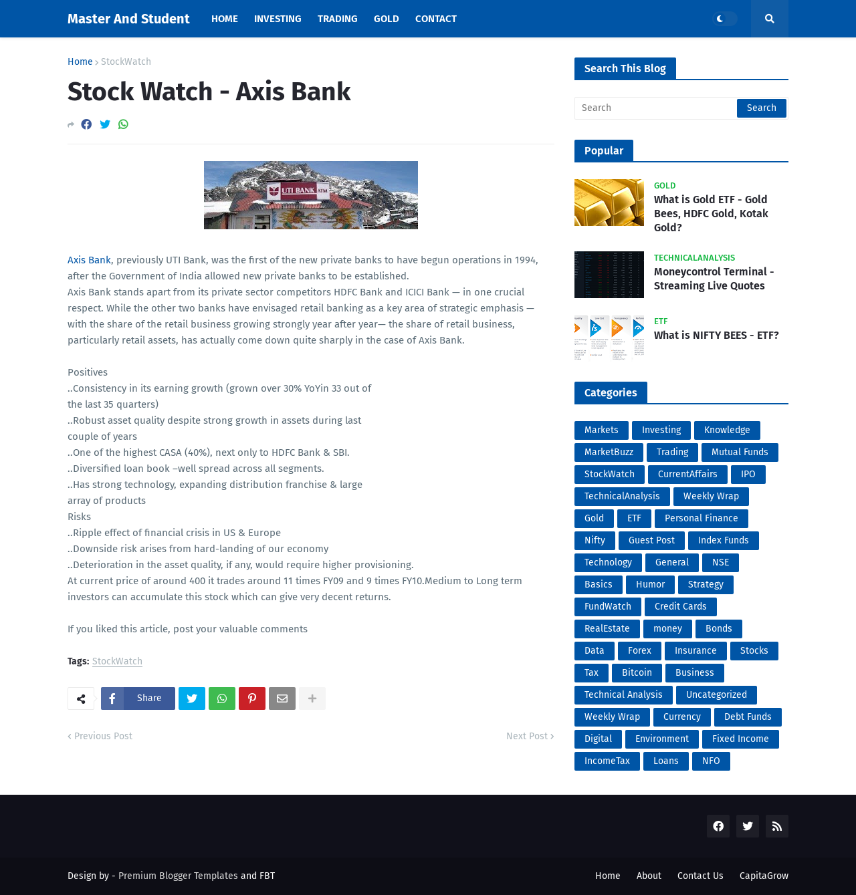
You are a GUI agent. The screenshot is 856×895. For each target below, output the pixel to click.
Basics (598, 584)
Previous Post (103, 736)
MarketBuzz (608, 452)
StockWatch (126, 62)
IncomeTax (607, 761)
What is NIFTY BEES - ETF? (716, 335)
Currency (682, 717)
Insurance (696, 650)
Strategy (706, 584)
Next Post (527, 736)
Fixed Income (740, 739)
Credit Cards (681, 606)
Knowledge (727, 430)
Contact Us (700, 876)
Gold (594, 518)
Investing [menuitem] (278, 19)
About (649, 876)
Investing (661, 430)
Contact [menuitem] (436, 19)
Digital (598, 739)
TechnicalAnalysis (622, 496)
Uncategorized (716, 694)
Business (694, 672)
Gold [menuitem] (386, 19)
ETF (634, 518)
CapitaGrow (764, 876)
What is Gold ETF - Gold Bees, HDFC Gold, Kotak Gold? (711, 213)
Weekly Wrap (711, 496)
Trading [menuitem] (338, 19)
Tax (591, 672)
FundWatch (607, 606)
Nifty (594, 540)
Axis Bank (89, 260)
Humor (650, 584)
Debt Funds (748, 717)
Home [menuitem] (224, 19)
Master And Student (129, 19)
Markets (601, 430)
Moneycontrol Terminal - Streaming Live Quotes (714, 278)
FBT (267, 876)
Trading (672, 452)
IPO (748, 474)
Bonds (719, 628)
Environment (662, 739)
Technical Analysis (623, 694)
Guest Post (652, 540)
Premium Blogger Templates (178, 876)
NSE (720, 562)
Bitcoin (637, 672)
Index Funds (723, 540)
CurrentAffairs (688, 474)
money (667, 628)
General (672, 562)
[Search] (681, 108)
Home (80, 62)
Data (594, 650)
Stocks (754, 650)
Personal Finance (701, 518)
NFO (711, 761)
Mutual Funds (740, 452)
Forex (639, 650)
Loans (666, 761)
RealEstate (607, 628)
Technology (608, 562)
